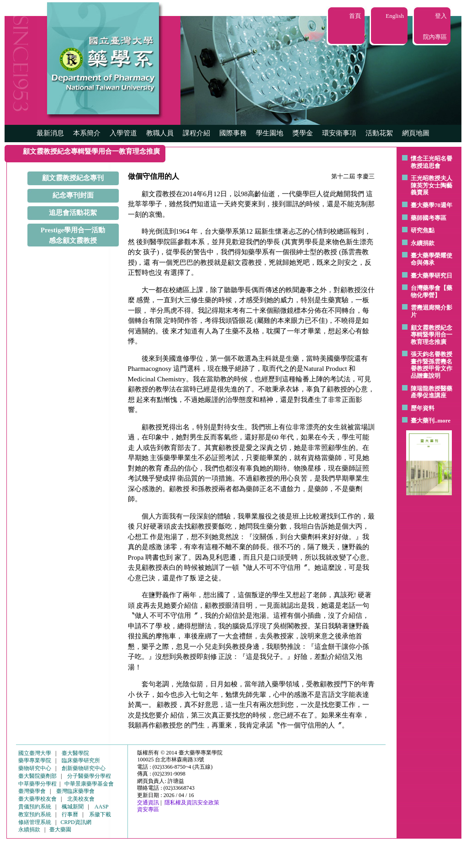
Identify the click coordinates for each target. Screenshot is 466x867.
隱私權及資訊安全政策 (191, 802)
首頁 (355, 15)
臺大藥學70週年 (431, 205)
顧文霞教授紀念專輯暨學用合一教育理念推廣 (431, 334)
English (395, 15)
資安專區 (148, 809)
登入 (441, 15)
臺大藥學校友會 (37, 799)
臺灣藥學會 (32, 791)
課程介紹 (196, 133)
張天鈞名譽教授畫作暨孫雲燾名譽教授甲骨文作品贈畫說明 (431, 365)
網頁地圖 (415, 133)
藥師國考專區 (428, 217)
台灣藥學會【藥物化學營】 (431, 291)
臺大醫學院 (75, 753)
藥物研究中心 (34, 768)
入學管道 (123, 133)
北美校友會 (81, 799)
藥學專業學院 (34, 760)
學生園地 (269, 133)
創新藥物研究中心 (84, 768)
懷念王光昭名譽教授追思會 (431, 162)
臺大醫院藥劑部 (37, 776)
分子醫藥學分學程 (89, 776)
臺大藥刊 (422, 420)
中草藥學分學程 (37, 784)
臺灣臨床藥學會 (75, 791)
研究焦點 (422, 230)
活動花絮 (379, 133)
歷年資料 (422, 408)
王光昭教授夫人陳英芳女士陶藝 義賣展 (431, 185)
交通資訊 (148, 802)
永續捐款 (422, 243)
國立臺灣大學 (34, 753)
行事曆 (70, 814)
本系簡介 (87, 133)
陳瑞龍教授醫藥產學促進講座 (431, 392)
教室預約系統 (34, 814)
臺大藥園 (60, 829)
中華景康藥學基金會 (89, 784)
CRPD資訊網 (75, 822)
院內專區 (435, 36)
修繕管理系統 (34, 822)
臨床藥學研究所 (81, 760)
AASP (102, 806)
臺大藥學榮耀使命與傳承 (431, 259)
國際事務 (233, 133)
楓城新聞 (73, 806)
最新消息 (50, 133)
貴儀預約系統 (34, 806)
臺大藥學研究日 (431, 275)
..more (442, 420)
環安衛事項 (339, 133)
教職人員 (160, 133)
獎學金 (302, 133)
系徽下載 (100, 814)
